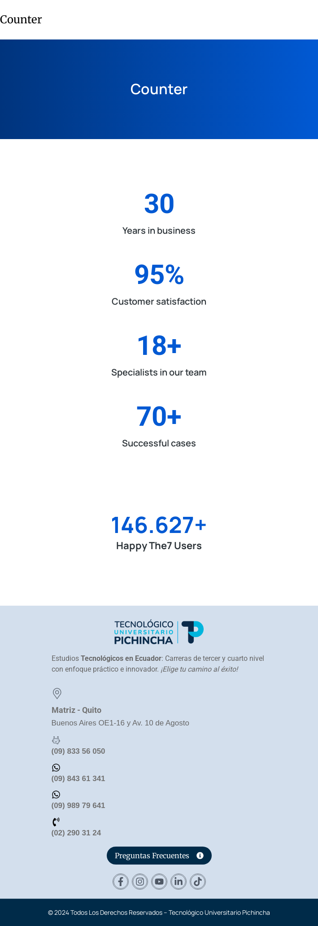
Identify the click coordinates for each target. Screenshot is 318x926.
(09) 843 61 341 (78, 778)
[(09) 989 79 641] (56, 794)
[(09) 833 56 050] (56, 740)
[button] (306, 19)
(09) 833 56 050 (78, 751)
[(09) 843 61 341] (56, 767)
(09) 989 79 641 (78, 805)
